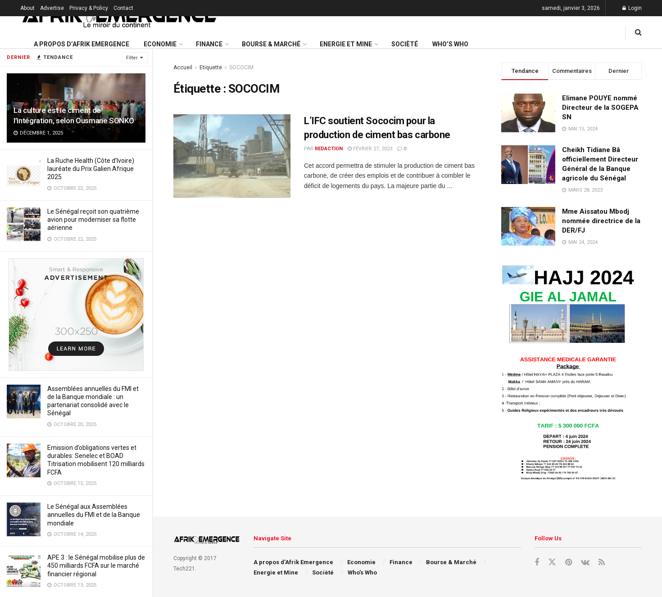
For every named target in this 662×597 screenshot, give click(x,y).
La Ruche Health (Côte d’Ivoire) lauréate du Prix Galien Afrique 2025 (90, 168)
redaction (329, 149)
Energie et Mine (346, 44)
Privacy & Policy (88, 8)
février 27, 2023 (370, 149)
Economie (160, 44)
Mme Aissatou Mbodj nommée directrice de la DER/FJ (601, 220)
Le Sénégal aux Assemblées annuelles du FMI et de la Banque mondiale (93, 514)
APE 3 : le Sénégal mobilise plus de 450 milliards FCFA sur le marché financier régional (96, 565)
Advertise (52, 8)
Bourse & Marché (271, 44)
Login (632, 8)
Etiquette (211, 67)
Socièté (404, 44)
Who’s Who (450, 44)
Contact (123, 8)
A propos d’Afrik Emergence (81, 44)
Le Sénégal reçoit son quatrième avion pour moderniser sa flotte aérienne (93, 219)
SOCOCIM (241, 67)
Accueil (182, 67)
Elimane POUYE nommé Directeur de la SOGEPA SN (600, 107)
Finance (209, 44)
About (27, 8)
